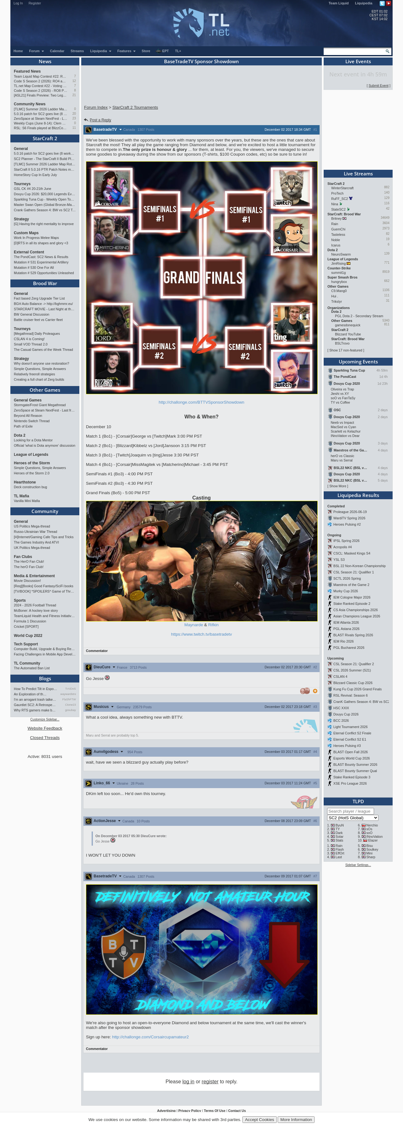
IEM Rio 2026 (343, 641)
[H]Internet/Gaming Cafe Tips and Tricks (44, 537)
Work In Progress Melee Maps (36, 238)
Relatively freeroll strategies (34, 374)
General (21, 148)
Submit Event (379, 85)
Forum (36, 51)
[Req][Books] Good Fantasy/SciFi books (43, 586)
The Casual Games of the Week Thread (43, 349)
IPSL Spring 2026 (346, 541)
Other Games (45, 390)
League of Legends (31, 454)
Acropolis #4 (342, 547)
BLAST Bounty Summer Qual (355, 771)
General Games (28, 400)
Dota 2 (20, 435)
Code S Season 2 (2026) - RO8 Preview (40, 90)
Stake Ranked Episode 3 (351, 777)
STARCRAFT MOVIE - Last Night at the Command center (45, 309)
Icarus (335, 245)
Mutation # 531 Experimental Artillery (41, 262)
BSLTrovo (342, 343)
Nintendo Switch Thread (32, 421)
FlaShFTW (69, 699)
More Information (296, 1119)
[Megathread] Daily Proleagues (37, 333)
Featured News (27, 71)
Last (339, 857)
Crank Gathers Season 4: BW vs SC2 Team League (45, 210)
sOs (369, 829)
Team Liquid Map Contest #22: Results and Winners (40, 76)
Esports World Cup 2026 (351, 758)
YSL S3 (339, 559)
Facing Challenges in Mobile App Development (45, 654)
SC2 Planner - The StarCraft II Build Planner (45, 159)
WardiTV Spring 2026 (349, 518)
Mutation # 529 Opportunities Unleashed (44, 273)
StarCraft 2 (45, 138)
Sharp (370, 857)
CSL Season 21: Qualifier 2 (353, 664)
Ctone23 (70, 704)
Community (44, 511)
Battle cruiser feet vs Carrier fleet (38, 320)
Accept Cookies (259, 1119)
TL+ (178, 51)
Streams (77, 51)
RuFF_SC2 (339, 199)
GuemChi (338, 229)
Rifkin (213, 624)
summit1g (338, 272)
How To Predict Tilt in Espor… (35, 689)
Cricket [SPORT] (26, 626)
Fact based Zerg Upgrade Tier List (39, 298)
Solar (339, 836)
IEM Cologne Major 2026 (352, 597)
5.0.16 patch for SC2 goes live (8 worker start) (40, 114)
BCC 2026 (341, 720)
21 (74, 95)
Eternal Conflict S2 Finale (352, 733)
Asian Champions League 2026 (356, 616)
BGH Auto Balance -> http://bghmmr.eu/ (43, 304)
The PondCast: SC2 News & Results (41, 257)
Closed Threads (45, 737)
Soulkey (372, 849)
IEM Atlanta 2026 (346, 622)
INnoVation (374, 836)
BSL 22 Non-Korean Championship (359, 566)
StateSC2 (338, 209)
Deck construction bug (30, 487)
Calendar (57, 51)
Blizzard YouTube (348, 334)
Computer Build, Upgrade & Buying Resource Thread (45, 649)
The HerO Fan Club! (29, 561)
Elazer (372, 840)
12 (74, 81)
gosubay (70, 710)
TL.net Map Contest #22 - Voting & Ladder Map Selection (40, 86)
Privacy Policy (189, 1111)
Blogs (45, 678)
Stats (339, 840)
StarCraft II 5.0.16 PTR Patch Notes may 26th (45, 169)
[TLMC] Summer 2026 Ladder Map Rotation (40, 109)
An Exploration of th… (30, 694)
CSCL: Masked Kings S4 (351, 553)
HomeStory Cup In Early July (35, 175)
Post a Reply (97, 120)
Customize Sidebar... (44, 719)
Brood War (45, 283)
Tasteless (338, 234)
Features (126, 51)
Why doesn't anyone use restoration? (41, 363)
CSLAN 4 (340, 676)
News (45, 61)
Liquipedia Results (358, 495)
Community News (30, 104)
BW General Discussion (31, 314)
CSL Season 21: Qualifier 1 (353, 572)
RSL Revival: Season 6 (350, 695)
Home (18, 51)
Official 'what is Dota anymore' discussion (44, 445)
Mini (369, 853)
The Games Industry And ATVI (36, 542)
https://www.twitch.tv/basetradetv (201, 634)
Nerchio (372, 825)
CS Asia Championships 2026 (355, 610)
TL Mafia (21, 496)
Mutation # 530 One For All (34, 267)
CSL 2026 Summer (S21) (352, 670)
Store (146, 51)
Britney (336, 218)
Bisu (369, 846)
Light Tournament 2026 (350, 727)
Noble (335, 240)
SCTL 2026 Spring (347, 578)
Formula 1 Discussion (30, 621)
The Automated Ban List (32, 668)
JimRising (338, 263)
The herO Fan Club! (28, 567)
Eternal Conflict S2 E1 (349, 739)
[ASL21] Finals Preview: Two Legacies (40, 95)
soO (369, 833)
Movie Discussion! (27, 581)
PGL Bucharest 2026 (349, 647)
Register (35, 3)
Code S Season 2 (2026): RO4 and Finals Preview (40, 81)
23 (74, 118)
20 (74, 113)
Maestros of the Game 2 (351, 585)
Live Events (358, 61)
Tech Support (26, 644)
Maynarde (193, 624)
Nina (334, 204)
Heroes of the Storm (32, 463)
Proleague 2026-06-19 (350, 512)
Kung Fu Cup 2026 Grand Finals (357, 689)
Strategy (21, 219)
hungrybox (339, 282)
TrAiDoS (70, 688)
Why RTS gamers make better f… (35, 710)
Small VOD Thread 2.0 (31, 344)
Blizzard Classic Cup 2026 (352, 683)
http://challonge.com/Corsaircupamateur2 (150, 1037)
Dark (339, 833)
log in (188, 1081)
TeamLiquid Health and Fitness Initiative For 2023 (45, 616)
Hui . (334, 296)
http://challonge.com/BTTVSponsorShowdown (201, 402)
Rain (334, 224)
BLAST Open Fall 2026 (350, 752)
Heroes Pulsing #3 (347, 746)
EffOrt (340, 853)
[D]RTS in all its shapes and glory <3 (41, 243)
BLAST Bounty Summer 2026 (355, 764)
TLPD (358, 801)
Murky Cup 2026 (345, 591)
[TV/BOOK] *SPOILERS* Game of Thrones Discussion (45, 591)
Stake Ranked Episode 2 (351, 603)
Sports (20, 600)
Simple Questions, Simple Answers (40, 369)
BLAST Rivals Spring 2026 (353, 635)
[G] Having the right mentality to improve (44, 224)
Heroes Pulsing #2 (347, 524)
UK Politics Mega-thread (32, 548)
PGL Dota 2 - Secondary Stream (359, 316)
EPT (162, 51)
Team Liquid (339, 3)
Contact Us (237, 1111)
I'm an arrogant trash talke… (35, 699)
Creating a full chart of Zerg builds (39, 379)
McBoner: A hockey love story (36, 610)
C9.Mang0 (339, 291)
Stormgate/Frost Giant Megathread (40, 405)
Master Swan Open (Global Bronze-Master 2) (45, 205)
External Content (29, 252)
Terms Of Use (214, 1111)
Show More (337, 486)
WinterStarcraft (342, 188)
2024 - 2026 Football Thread (35, 605)
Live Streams (358, 173)
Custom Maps (26, 233)
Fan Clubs (23, 557)
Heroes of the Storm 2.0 (31, 473)
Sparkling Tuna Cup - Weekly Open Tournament (45, 199)
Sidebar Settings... (358, 865)
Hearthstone (25, 482)
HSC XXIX (341, 708)
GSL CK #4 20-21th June (32, 189)
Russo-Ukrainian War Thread (35, 531)
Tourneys (22, 184)
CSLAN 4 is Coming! (29, 339)
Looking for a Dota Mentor (33, 440)
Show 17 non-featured (345, 350)
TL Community (27, 663)
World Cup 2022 (28, 635)
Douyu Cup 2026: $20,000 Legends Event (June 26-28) (45, 194)
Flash (340, 849)
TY (338, 829)
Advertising (166, 1111)
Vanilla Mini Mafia (27, 501)
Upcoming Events (358, 361)
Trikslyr (336, 301)
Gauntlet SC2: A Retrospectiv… (35, 705)
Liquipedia (363, 3)
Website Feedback (44, 728)
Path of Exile (23, 426)
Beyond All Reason (28, 415)
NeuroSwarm (341, 254)
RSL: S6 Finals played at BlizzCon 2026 (40, 128)
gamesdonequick (347, 325)
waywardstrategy (68, 694)
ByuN (340, 825)
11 (74, 128)
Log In (18, 3)
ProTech (337, 193)
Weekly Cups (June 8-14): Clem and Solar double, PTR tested (40, 123)
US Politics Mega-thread (32, 526)
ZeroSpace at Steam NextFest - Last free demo (40, 118)
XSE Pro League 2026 (350, 783)
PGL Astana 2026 (346, 629)
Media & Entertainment (34, 576)
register (210, 1081)
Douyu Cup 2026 (346, 714)
